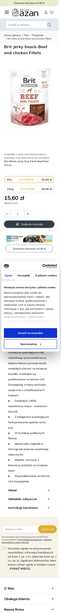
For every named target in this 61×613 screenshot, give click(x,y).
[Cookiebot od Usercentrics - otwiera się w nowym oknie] (43, 266)
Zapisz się (47, 529)
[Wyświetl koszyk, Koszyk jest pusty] (51, 12)
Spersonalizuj (30, 343)
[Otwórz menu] (6, 12)
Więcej (8, 164)
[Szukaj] (49, 24)
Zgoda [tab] (8, 275)
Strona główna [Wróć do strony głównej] (12, 35)
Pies (26, 35)
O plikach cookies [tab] (46, 275)
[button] (29, 588)
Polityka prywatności (32, 539)
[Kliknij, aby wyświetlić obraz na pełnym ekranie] (29, 97)
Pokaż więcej (20, 568)
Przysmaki (37, 35)
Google (25, 542)
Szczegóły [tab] (24, 275)
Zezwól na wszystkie (30, 333)
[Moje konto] (46, 12)
